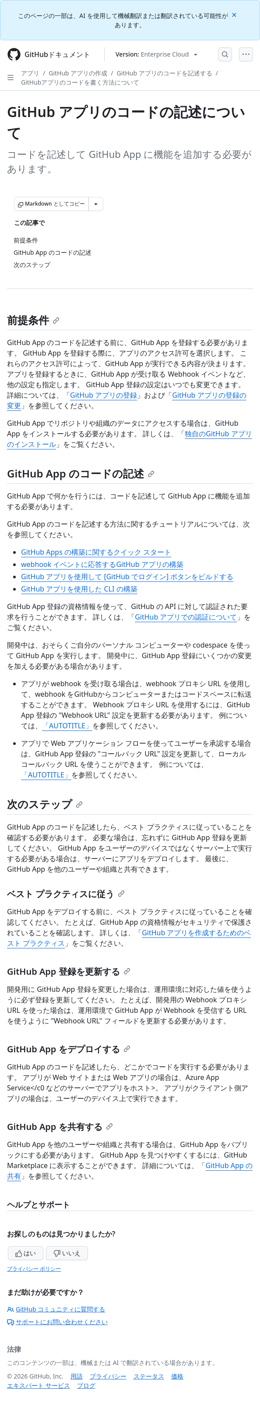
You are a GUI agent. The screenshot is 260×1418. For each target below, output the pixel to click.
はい (25, 1253)
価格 (177, 1376)
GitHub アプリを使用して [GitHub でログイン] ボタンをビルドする (127, 576)
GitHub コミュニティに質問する (56, 1309)
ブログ (86, 1385)
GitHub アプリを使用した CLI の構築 (79, 589)
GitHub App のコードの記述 (81, 473)
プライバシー (108, 1376)
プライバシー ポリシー (34, 1268)
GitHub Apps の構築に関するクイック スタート (96, 552)
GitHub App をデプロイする (68, 1049)
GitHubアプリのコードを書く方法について (80, 82)
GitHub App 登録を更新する (68, 971)
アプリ (30, 73)
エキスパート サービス (38, 1385)
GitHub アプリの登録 (103, 395)
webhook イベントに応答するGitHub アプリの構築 (102, 564)
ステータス (149, 1376)
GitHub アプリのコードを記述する (164, 73)
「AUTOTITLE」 (67, 725)
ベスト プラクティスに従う (66, 894)
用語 (76, 1376)
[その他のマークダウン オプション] (95, 204)
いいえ (67, 1253)
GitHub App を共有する (60, 1127)
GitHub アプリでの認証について (186, 617)
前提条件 (33, 320)
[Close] (235, 14)
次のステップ (45, 804)
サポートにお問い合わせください (57, 1322)
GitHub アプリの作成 (78, 73)
